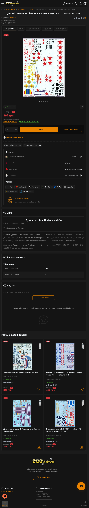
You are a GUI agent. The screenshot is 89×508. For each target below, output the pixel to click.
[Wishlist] (40, 348)
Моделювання (10, 9)
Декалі (31, 9)
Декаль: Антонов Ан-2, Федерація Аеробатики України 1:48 (21, 430)
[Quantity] (11, 129)
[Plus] (16, 129)
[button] (39, 101)
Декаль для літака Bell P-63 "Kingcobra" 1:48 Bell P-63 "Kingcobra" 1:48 (63, 430)
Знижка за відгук (22, 199)
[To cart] (39, 390)
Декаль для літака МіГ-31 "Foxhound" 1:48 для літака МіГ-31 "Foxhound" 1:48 (64, 373)
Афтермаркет (22, 9)
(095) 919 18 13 (7, 491)
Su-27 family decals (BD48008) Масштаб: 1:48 (20, 372)
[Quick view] (40, 345)
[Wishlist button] (82, 107)
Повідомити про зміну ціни (29, 122)
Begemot (13, 18)
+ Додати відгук (43, 298)
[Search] (80, 3)
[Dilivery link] (80, 157)
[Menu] (2, 3)
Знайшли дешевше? (10, 122)
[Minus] (7, 129)
